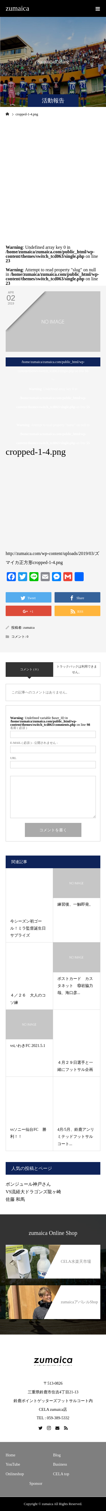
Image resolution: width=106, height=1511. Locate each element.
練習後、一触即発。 (75, 904)
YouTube (13, 1464)
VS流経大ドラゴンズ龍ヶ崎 (33, 1191)
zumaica (17, 8)
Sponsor (35, 1483)
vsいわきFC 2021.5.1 (27, 1046)
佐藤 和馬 (15, 1199)
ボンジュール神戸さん (30, 1184)
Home (10, 1455)
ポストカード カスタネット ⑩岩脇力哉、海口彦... (75, 986)
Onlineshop (15, 1474)
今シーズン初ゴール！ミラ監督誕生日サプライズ (28, 928)
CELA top (61, 1474)
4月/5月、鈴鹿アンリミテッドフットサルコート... (75, 1136)
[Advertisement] (53, 176)
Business (60, 1464)
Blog (57, 1455)
